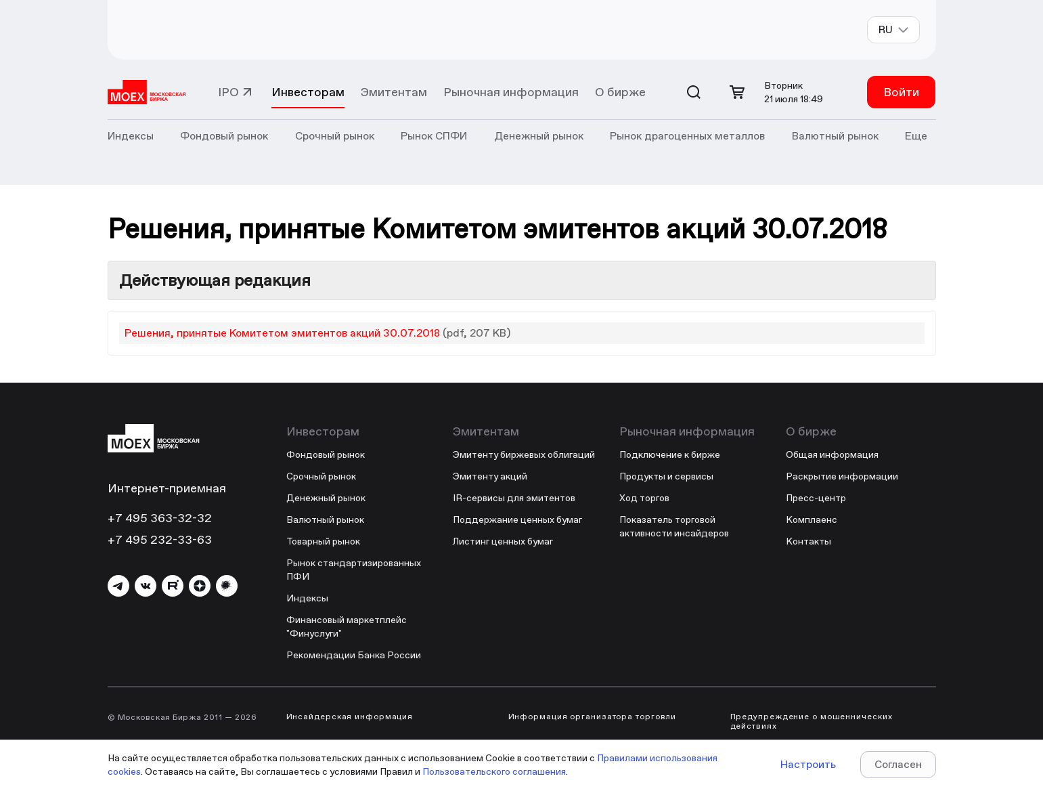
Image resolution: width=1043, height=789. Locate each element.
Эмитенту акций (490, 476)
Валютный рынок (325, 519)
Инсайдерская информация (350, 716)
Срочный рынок (321, 476)
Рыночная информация (511, 92)
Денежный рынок (325, 498)
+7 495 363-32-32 (160, 518)
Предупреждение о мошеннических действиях (811, 721)
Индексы (307, 598)
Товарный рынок (323, 541)
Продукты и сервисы (666, 476)
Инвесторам (308, 92)
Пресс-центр (816, 498)
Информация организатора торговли (592, 716)
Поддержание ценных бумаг (517, 519)
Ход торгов (644, 498)
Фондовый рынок (325, 454)
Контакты (808, 541)
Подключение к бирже (669, 454)
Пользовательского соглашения (494, 771)
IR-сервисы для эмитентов (514, 498)
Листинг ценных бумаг (503, 541)
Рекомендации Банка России (353, 655)
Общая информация (832, 454)
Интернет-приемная (167, 488)
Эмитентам (394, 92)
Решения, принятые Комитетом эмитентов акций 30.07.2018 (282, 333)
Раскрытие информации (842, 476)
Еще (916, 136)
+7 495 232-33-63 (160, 539)
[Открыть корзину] (737, 92)
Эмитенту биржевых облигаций (524, 454)
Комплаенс (811, 519)
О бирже (620, 92)
